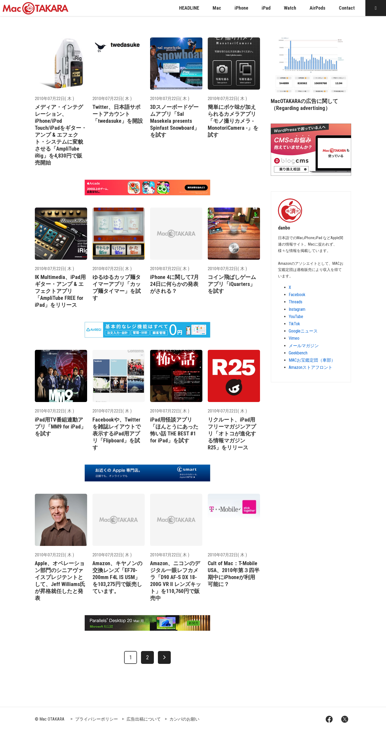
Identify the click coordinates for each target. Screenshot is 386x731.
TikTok (294, 323)
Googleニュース (303, 331)
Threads (295, 301)
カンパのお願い (184, 719)
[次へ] (164, 657)
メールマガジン (304, 345)
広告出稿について (144, 719)
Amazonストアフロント (310, 367)
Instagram (297, 309)
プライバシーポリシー (96, 719)
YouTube (296, 316)
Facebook (297, 294)
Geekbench (298, 352)
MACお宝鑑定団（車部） (312, 360)
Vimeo (294, 338)
